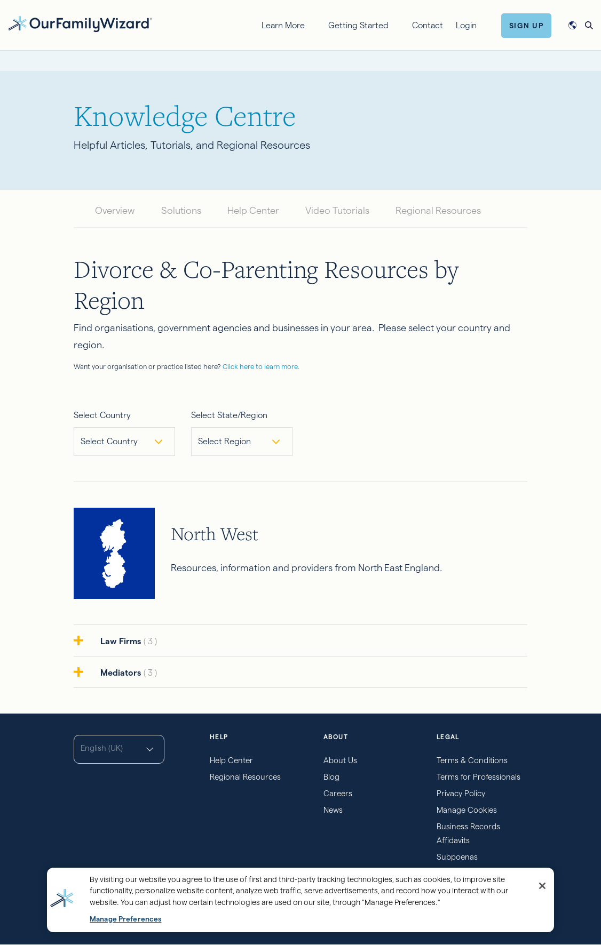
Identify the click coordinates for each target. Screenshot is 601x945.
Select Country (102, 415)
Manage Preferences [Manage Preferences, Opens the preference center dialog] (125, 919)
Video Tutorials (337, 210)
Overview (115, 210)
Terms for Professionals (478, 776)
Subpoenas (457, 856)
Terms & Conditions (472, 760)
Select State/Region (229, 415)
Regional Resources (438, 210)
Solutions (181, 210)
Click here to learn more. (261, 366)
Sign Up (526, 25)
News (333, 809)
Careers (337, 793)
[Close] (542, 886)
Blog (331, 776)
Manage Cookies (467, 809)
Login (466, 25)
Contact (427, 25)
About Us (340, 760)
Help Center (253, 210)
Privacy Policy (461, 793)
